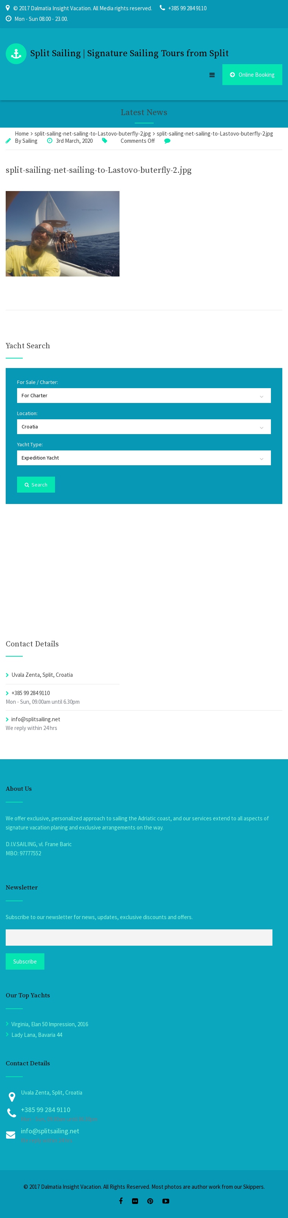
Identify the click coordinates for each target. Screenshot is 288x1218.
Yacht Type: (30, 444)
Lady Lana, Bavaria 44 (36, 1034)
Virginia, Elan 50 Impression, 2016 (49, 1024)
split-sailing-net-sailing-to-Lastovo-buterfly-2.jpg (99, 170)
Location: (27, 413)
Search (36, 484)
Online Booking (252, 74)
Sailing (30, 140)
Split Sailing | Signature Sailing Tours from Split (129, 53)
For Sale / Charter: (37, 382)
